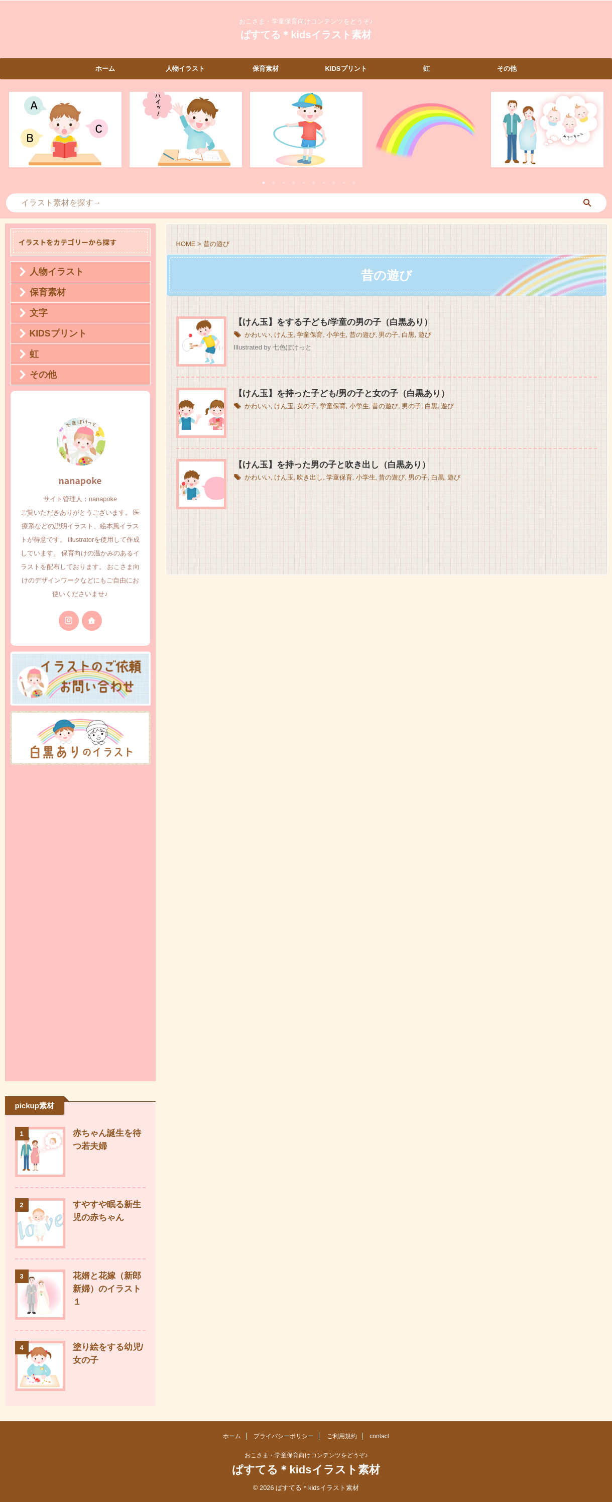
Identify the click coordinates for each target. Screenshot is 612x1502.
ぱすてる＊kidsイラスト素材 (305, 34)
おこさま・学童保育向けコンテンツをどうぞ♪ (306, 1455)
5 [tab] (304, 183)
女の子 (302, 407)
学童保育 (305, 335)
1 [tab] (264, 183)
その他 (507, 68)
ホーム (105, 68)
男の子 (379, 335)
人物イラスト (185, 68)
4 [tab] (294, 183)
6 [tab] (314, 183)
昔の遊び (354, 335)
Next (594, 136)
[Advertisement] (80, 920)
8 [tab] (334, 183)
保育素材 (266, 68)
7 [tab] (324, 183)
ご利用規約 (342, 1436)
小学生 (330, 335)
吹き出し (305, 478)
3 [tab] (284, 183)
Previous (18, 136)
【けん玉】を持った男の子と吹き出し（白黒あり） (326, 465)
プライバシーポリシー (284, 1436)
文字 (35, 313)
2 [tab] (274, 183)
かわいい (256, 335)
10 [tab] (354, 183)
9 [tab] (344, 183)
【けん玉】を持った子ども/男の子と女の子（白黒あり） (335, 394)
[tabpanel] (65, 129)
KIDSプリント (345, 68)
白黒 (397, 335)
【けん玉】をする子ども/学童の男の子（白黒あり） (327, 322)
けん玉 (281, 335)
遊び (413, 335)
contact (379, 1436)
